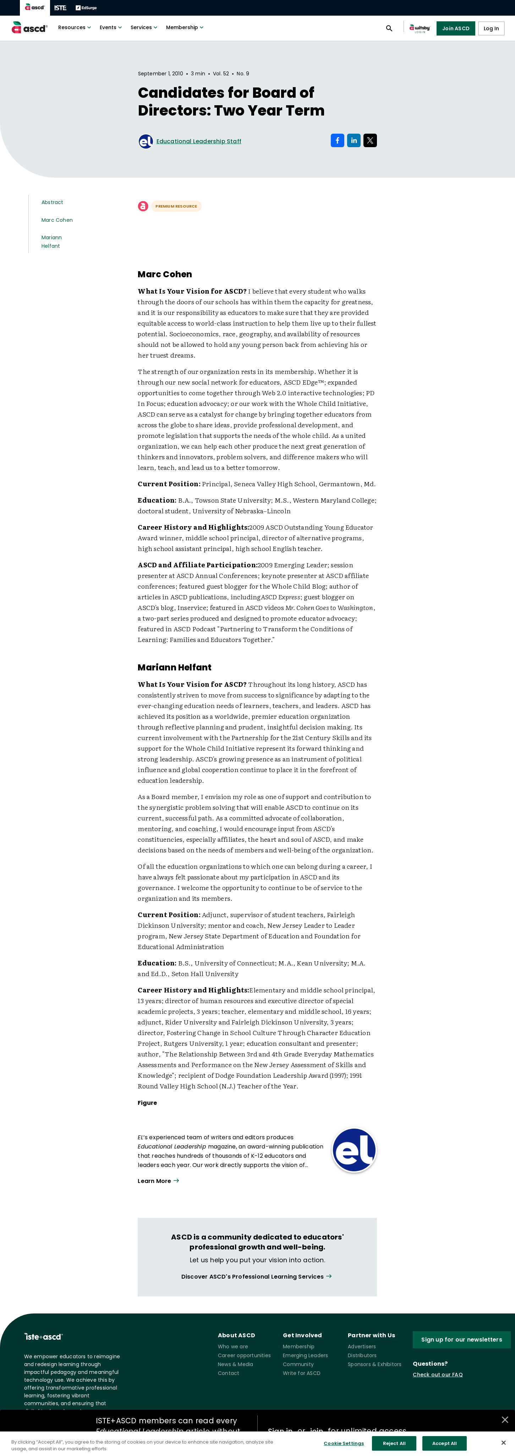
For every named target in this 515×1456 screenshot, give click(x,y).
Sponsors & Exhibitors (374, 1364)
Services (145, 27)
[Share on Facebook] (337, 140)
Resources (75, 27)
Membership (185, 27)
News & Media (235, 1364)
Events (112, 27)
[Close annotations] (505, 1419)
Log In (491, 28)
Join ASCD (456, 28)
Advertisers (362, 1346)
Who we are (233, 1346)
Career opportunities (244, 1355)
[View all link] (257, 1276)
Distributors (362, 1355)
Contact (228, 1373)
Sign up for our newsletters (461, 1339)
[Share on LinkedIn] (354, 140)
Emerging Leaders (305, 1355)
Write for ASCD (301, 1373)
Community (298, 1364)
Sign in (280, 1431)
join (316, 1431)
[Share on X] (370, 140)
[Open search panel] (389, 28)
